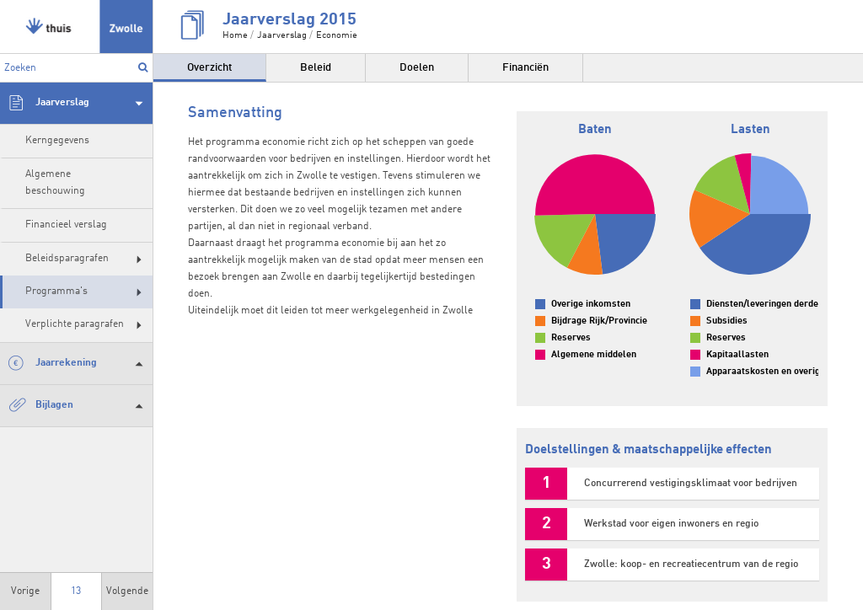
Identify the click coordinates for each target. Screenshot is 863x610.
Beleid (315, 67)
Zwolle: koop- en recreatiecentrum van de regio (691, 564)
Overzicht (209, 67)
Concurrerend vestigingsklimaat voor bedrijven (690, 484)
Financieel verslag (66, 225)
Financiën (525, 67)
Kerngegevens (57, 141)
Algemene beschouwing (55, 182)
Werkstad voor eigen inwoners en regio (671, 524)
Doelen (416, 67)
